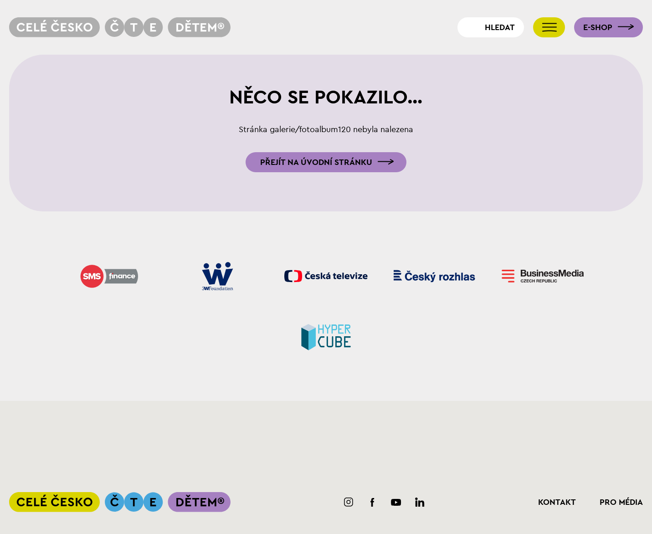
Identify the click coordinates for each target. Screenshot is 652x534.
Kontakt (557, 502)
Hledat (500, 27)
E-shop (597, 27)
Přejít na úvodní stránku (316, 162)
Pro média (621, 502)
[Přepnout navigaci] (549, 27)
